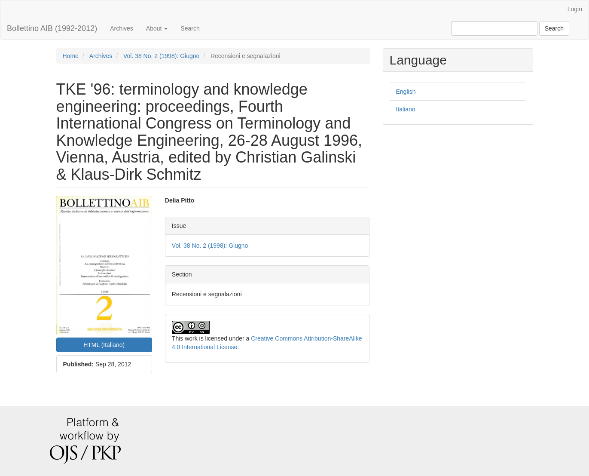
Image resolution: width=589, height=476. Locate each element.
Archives (121, 28)
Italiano (405, 109)
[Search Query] (494, 28)
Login (575, 9)
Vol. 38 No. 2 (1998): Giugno (161, 55)
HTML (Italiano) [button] (104, 344)
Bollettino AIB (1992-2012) (52, 28)
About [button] (157, 28)
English (406, 91)
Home (71, 55)
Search (189, 28)
